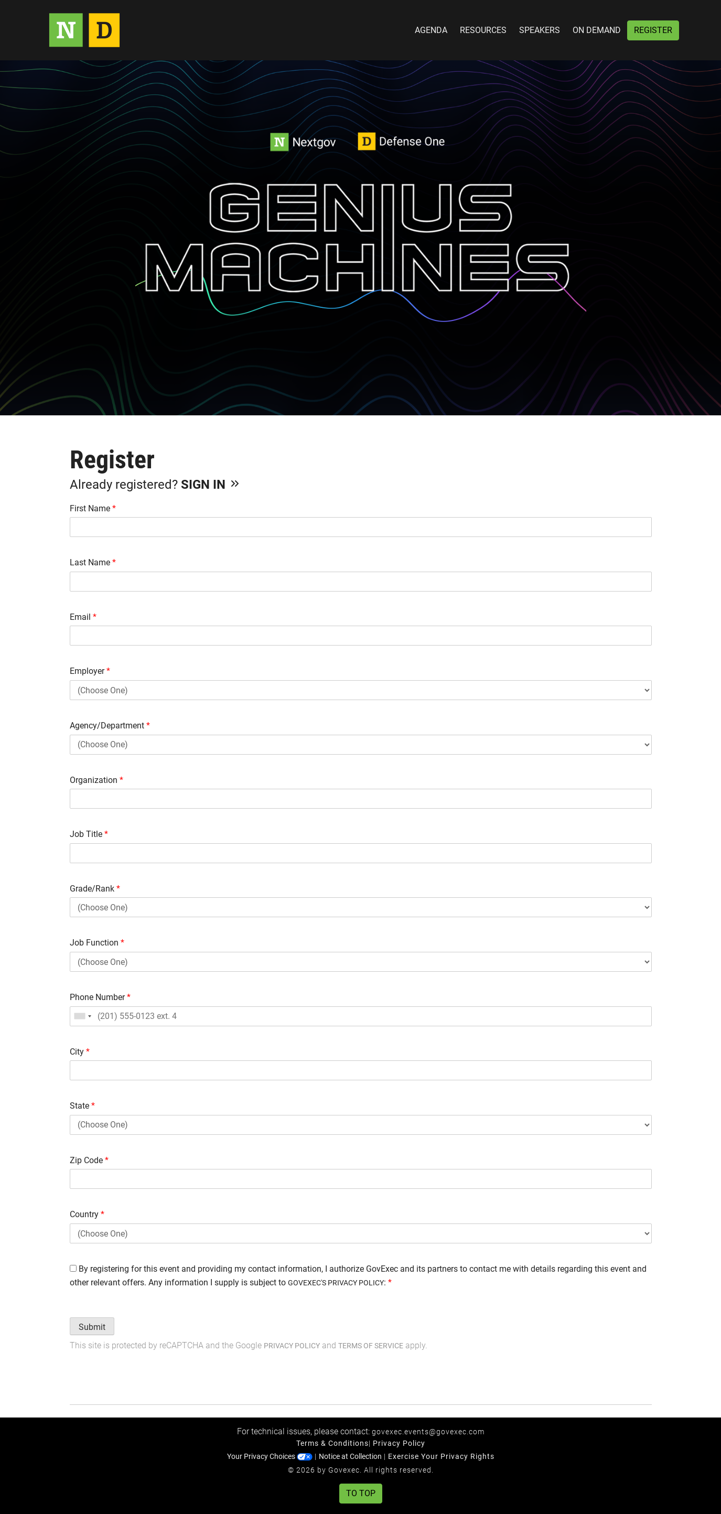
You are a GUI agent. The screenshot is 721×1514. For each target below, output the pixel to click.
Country (87, 1214)
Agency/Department (110, 726)
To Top (360, 1493)
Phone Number (100, 997)
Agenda (431, 30)
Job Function (97, 943)
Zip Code (89, 1160)
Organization (96, 780)
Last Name (93, 562)
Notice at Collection (350, 1456)
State (82, 1106)
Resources (483, 30)
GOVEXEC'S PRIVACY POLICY (336, 1283)
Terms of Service (370, 1345)
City (80, 1052)
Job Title (89, 834)
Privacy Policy (292, 1345)
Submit (92, 1327)
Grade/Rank (95, 889)
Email (83, 617)
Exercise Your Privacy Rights (441, 1456)
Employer (90, 671)
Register (653, 30)
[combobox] (82, 1016)
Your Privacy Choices (270, 1456)
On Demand (597, 30)
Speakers (539, 30)
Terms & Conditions (332, 1443)
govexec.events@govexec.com (428, 1431)
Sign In (211, 484)
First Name (93, 508)
